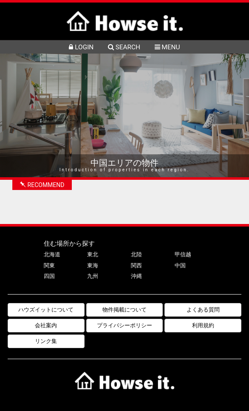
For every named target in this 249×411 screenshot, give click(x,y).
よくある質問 (203, 309)
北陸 (136, 254)
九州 (92, 276)
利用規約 (203, 325)
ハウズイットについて (46, 309)
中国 (180, 265)
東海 (92, 265)
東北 (92, 254)
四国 (49, 276)
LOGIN (81, 47)
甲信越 (183, 254)
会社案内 (46, 325)
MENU (167, 47)
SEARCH (124, 47)
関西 (136, 265)
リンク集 (46, 341)
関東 (49, 265)
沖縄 (136, 276)
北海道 (52, 254)
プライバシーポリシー (124, 325)
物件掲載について (124, 309)
